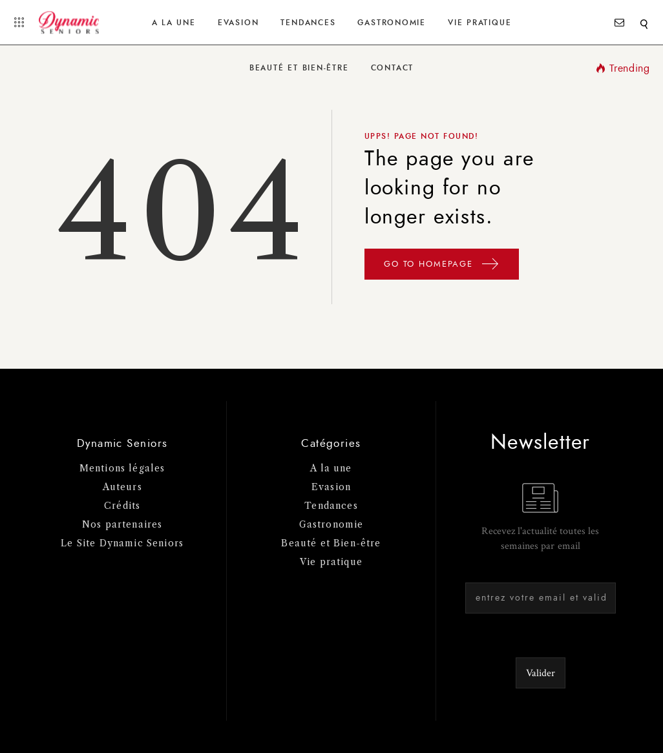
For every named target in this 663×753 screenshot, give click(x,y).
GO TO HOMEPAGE (442, 266)
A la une (174, 22)
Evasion (238, 22)
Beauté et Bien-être (299, 68)
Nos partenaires (122, 524)
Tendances (307, 22)
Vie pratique (331, 562)
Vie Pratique (479, 22)
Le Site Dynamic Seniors (122, 543)
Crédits (122, 505)
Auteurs (122, 487)
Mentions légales (122, 468)
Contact (392, 68)
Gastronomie (391, 22)
